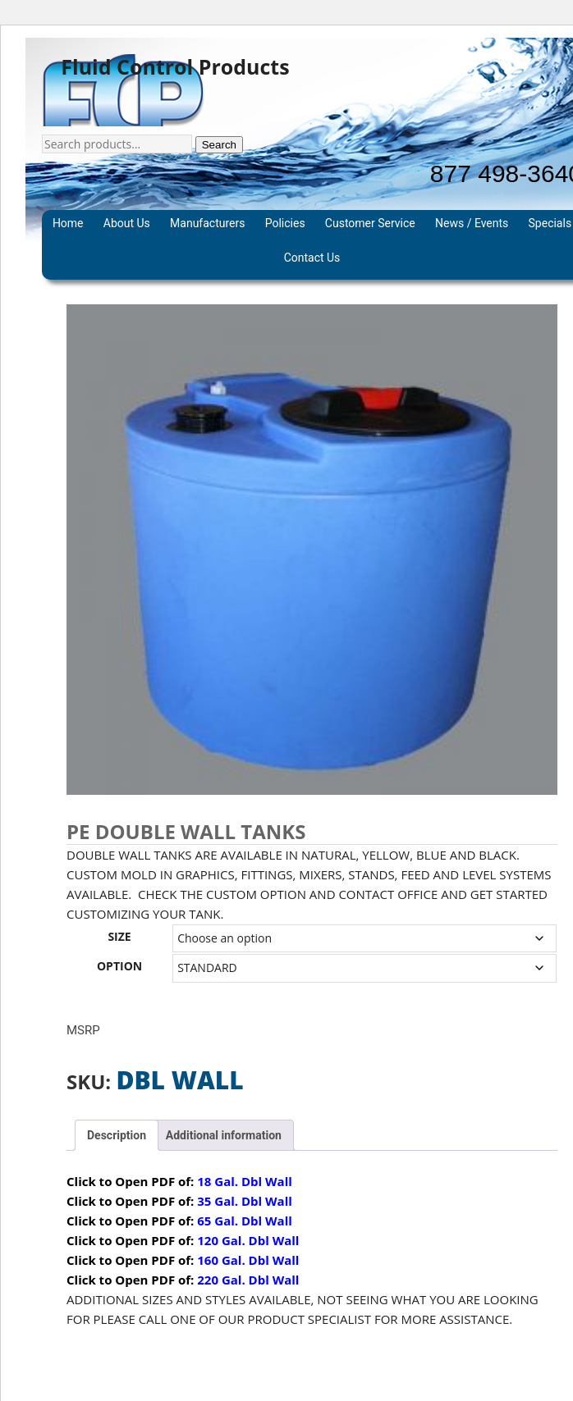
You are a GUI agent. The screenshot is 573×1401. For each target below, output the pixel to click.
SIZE (119, 936)
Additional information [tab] (224, 1135)
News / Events (471, 223)
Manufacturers (207, 223)
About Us (126, 223)
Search (219, 145)
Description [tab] (116, 1135)
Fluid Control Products (175, 67)
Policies (285, 223)
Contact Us (312, 257)
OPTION (119, 966)
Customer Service (370, 223)
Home (68, 223)
